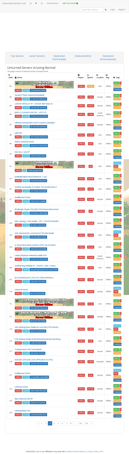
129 (86, 423)
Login (112, 9)
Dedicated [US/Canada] (59, 57)
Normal (117, 86)
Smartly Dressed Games (75, 451)
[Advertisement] (64, 33)
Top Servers (17, 55)
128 (80, 423)
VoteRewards (119, 89)
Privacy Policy (92, 451)
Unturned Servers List (14, 3)
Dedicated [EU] (83, 55)
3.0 (24, 170)
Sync (116, 83)
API (101, 451)
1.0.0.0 (25, 90)
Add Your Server (70, 3)
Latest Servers (37, 55)
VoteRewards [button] (53, 3)
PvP (115, 166)
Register (121, 9)
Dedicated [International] (108, 57)
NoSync (117, 163)
